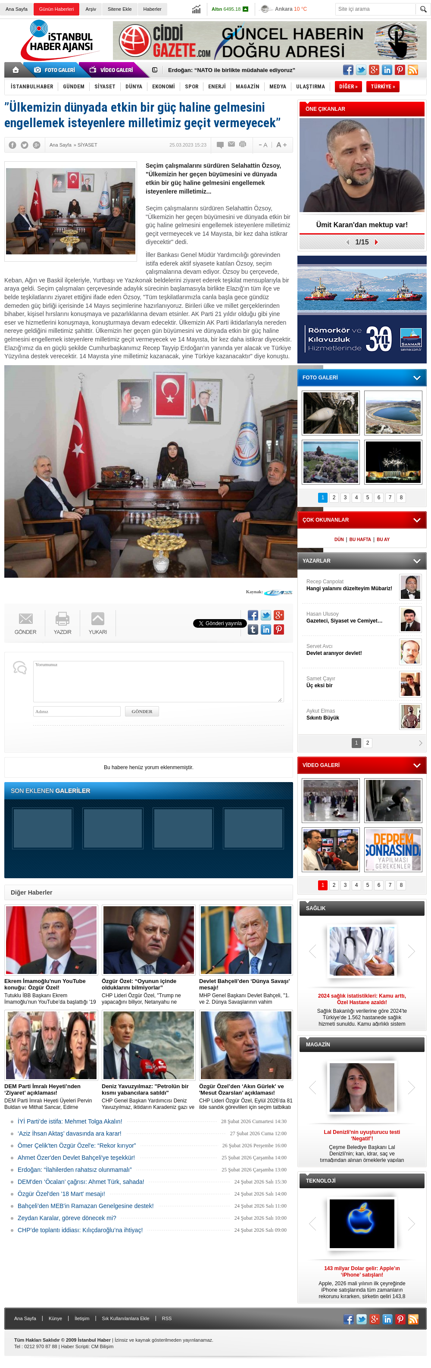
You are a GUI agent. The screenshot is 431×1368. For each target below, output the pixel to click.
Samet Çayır (351, 682)
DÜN (339, 539)
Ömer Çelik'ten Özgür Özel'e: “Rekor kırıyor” (77, 1145)
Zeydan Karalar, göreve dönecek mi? (67, 1218)
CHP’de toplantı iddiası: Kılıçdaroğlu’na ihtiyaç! (80, 1230)
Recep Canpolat (351, 585)
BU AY (383, 539)
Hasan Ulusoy (351, 617)
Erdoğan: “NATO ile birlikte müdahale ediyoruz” (231, 70)
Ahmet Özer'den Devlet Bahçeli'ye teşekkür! (76, 1157)
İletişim (82, 1318)
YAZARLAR (317, 561)
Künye (55, 1318)
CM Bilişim (102, 1346)
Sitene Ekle (120, 9)
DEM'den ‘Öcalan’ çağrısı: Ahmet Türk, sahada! (81, 1181)
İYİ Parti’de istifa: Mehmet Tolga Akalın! (70, 1121)
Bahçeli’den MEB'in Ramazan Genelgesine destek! (86, 1205)
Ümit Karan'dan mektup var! (362, 225)
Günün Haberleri (56, 9)
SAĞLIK (315, 908)
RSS (167, 1318)
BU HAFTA (360, 539)
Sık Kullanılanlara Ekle (126, 1318)
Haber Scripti (75, 1346)
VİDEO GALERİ (321, 765)
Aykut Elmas (351, 714)
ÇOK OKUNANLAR (326, 520)
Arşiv (90, 9)
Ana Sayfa (17, 9)
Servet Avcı (351, 650)
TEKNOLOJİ (321, 1181)
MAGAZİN (318, 1045)
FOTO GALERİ (320, 378)
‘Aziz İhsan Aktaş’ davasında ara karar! (70, 1133)
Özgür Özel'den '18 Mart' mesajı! (61, 1193)
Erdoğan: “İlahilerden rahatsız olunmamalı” (75, 1169)
